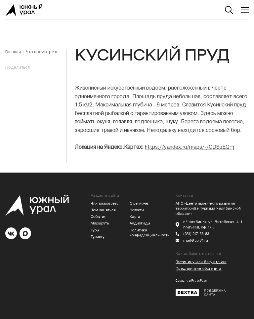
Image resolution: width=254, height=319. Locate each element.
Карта (135, 217)
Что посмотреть (42, 52)
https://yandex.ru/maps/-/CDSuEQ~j (189, 147)
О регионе (139, 203)
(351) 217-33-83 (196, 234)
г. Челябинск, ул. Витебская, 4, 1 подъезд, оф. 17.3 (212, 224)
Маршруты (100, 223)
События (98, 217)
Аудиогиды (140, 223)
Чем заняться (103, 210)
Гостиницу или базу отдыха (201, 262)
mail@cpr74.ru (195, 240)
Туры (95, 230)
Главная (13, 52)
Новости (137, 210)
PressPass (199, 280)
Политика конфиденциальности (146, 233)
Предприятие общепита (198, 268)
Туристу (98, 237)
